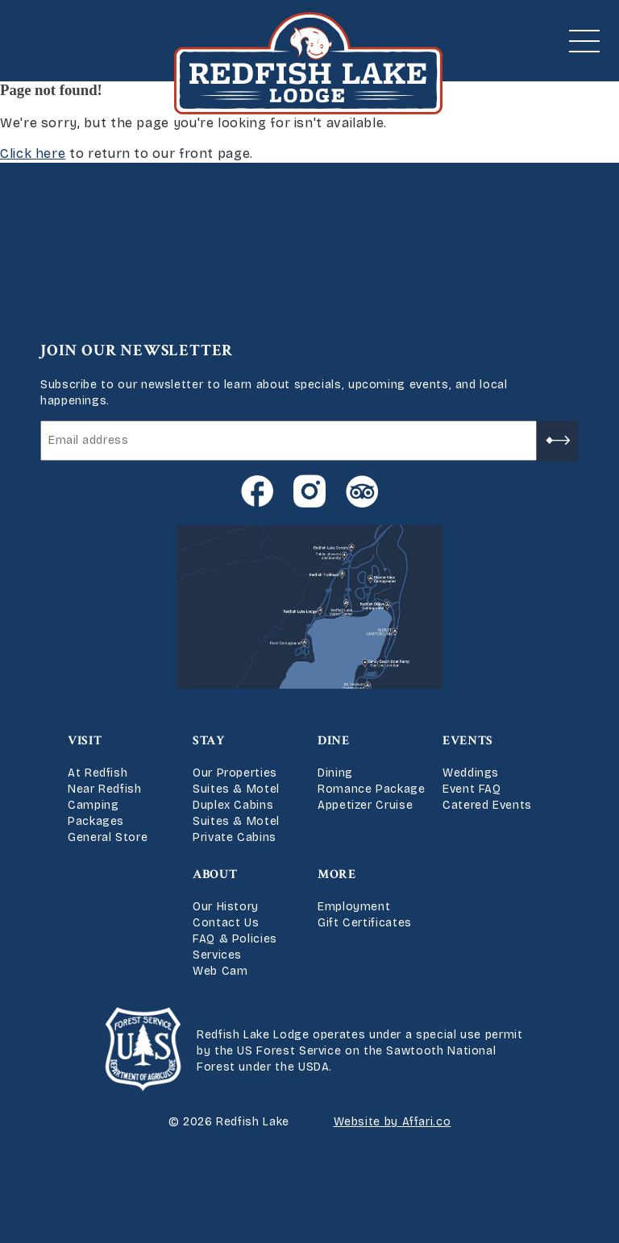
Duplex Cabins (233, 805)
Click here (32, 153)
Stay (209, 740)
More (337, 874)
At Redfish (97, 773)
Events (467, 740)
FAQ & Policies (235, 939)
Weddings (470, 773)
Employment (354, 907)
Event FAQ (471, 789)
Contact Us (226, 923)
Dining (335, 773)
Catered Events (487, 805)
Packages (96, 821)
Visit (85, 740)
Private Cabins (234, 837)
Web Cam (220, 971)
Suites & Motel (236, 789)
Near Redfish (105, 789)
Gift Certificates (365, 923)
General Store (107, 837)
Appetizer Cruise (365, 805)
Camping (93, 805)
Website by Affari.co (392, 1122)
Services (217, 955)
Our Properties (235, 773)
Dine (334, 740)
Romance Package (372, 789)
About (215, 874)
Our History (226, 907)
